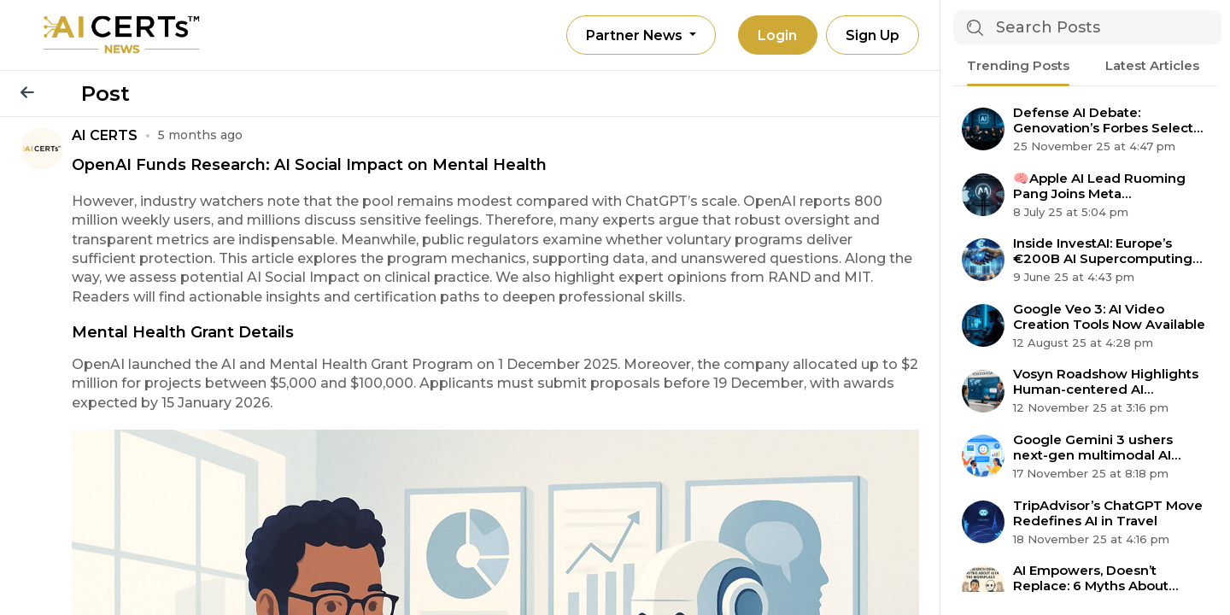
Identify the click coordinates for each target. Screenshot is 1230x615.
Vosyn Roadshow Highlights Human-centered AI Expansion (1105, 381)
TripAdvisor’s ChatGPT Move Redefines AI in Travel (1108, 513)
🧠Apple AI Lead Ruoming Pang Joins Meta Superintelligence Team (1099, 186)
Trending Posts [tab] (1018, 65)
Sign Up (872, 35)
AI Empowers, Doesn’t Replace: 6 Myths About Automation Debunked (1090, 578)
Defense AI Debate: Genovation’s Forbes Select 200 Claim (1103, 120)
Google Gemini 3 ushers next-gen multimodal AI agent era (1093, 447)
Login (775, 35)
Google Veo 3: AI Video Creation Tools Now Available (1109, 317)
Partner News (631, 35)
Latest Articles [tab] (1152, 65)
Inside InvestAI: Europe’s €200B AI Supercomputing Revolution (1102, 251)
